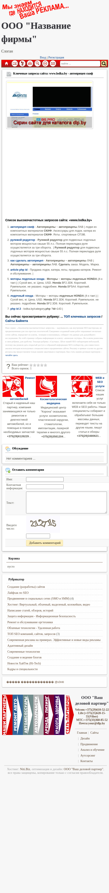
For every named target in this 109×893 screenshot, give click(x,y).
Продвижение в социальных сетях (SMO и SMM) (38, 598)
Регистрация (56, 57)
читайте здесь (11, 355)
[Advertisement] (40, 175)
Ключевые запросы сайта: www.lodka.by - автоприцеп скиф (53, 73)
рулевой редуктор (22, 239)
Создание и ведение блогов (24, 657)
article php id (19, 269)
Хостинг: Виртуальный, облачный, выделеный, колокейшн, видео (48, 604)
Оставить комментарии (28, 469)
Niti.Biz (25, 769)
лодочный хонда (21, 295)
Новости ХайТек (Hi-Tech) (24, 663)
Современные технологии (23, 651)
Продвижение (89, 744)
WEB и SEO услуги (100, 382)
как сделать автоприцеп (26, 260)
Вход (43, 57)
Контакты (86, 761)
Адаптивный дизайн (20, 645)
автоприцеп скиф (22, 226)
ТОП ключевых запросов (82, 316)
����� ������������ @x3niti (35, 682)
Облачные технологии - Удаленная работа (33, 628)
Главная (6, 63)
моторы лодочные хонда (27, 278)
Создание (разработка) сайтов (26, 586)
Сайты (94, 732)
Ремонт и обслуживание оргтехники (30, 622)
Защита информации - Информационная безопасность (41, 616)
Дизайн (85, 738)
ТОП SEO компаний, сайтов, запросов (31, 634)
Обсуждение (20, 448)
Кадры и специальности (22, 669)
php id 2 (15, 308)
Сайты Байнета (16, 320)
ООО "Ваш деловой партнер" (83, 769)
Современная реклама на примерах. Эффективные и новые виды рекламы (54, 640)
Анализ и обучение (92, 749)
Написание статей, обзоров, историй (30, 610)
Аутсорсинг (87, 755)
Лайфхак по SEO (18, 592)
